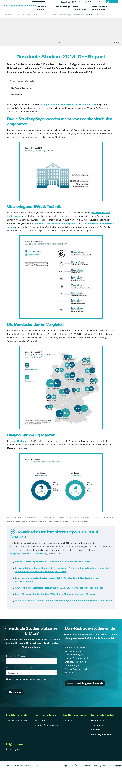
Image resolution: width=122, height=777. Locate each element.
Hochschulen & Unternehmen (99, 8)
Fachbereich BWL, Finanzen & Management (55, 223)
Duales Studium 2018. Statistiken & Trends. (53, 561)
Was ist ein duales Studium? (45, 14)
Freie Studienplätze (80, 8)
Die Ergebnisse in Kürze (23, 88)
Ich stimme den (28, 679)
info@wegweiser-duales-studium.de (28, 553)
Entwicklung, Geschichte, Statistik (74, 14)
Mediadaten (40, 720)
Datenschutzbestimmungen (34, 679)
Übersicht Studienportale (18, 720)
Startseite (7, 14)
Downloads (16, 94)
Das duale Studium (41, 8)
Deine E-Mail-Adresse (31, 659)
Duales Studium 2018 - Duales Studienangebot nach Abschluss (55, 594)
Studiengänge (63, 6)
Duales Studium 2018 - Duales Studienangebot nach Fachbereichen (59, 587)
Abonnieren (15, 692)
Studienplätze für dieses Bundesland (31, 671)
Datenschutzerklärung (91, 765)
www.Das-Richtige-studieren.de (85, 683)
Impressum (68, 765)
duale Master (17, 441)
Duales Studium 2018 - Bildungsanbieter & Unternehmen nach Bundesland (63, 600)
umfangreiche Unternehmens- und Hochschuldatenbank (68, 104)
